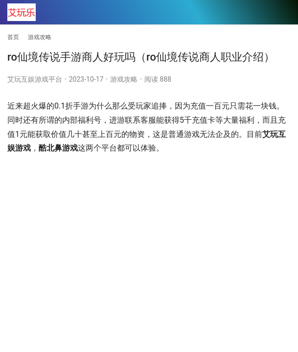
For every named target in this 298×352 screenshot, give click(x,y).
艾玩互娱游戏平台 (34, 79)
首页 (13, 37)
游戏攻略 (124, 79)
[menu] (283, 13)
